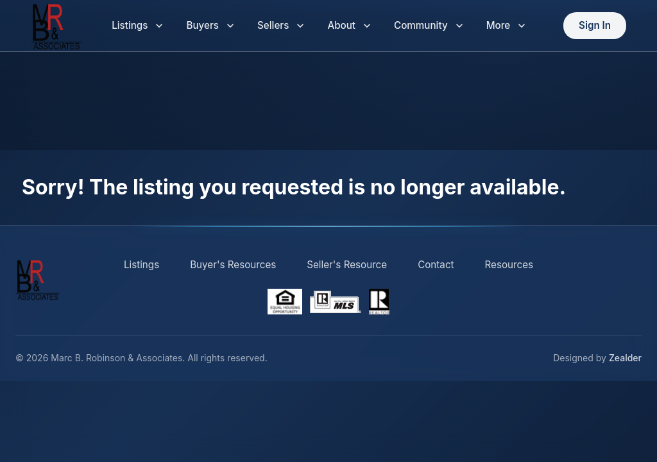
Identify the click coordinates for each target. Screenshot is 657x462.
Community (429, 26)
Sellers (280, 26)
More (506, 26)
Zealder (625, 357)
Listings (137, 26)
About (349, 26)
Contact (436, 265)
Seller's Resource (347, 265)
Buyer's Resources (233, 265)
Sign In (594, 26)
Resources (509, 265)
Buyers (210, 26)
